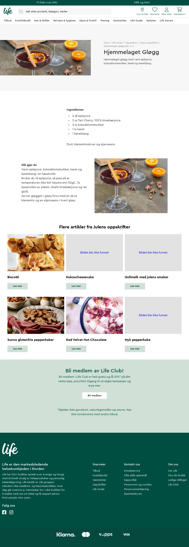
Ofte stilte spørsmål (135, 475)
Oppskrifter (131, 43)
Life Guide (117, 43)
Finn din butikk (176, 475)
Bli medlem (94, 395)
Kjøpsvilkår (130, 480)
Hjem (106, 43)
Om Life (172, 471)
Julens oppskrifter (149, 43)
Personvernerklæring (136, 489)
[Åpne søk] (64, 11)
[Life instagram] (11, 516)
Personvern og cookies (138, 484)
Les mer (17, 286)
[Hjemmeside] (8, 11)
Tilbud (96, 471)
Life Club (173, 484)
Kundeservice (132, 471)
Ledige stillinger (177, 480)
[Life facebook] (4, 516)
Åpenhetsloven (133, 494)
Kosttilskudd (100, 475)
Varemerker (99, 480)
